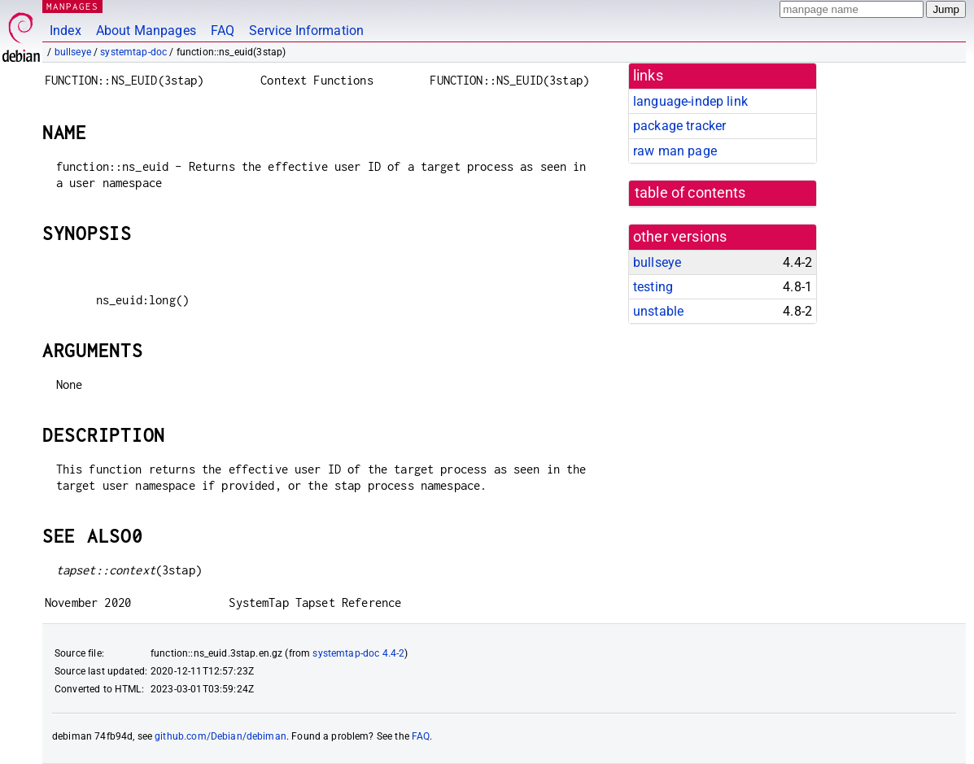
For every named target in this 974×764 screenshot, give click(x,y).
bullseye (73, 52)
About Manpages (146, 30)
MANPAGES (72, 6)
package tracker (679, 125)
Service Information (306, 30)
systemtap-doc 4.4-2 (358, 653)
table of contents (690, 193)
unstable (658, 311)
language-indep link (690, 101)
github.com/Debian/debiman (220, 736)
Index (65, 30)
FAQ (222, 30)
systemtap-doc (133, 52)
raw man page (675, 151)
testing (653, 287)
